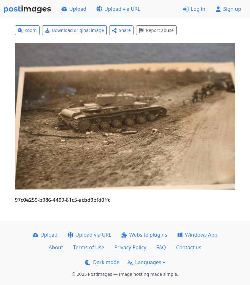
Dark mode (102, 262)
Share (121, 30)
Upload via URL (118, 8)
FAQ (161, 247)
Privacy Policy (130, 247)
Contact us (189, 247)
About (56, 247)
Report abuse (156, 30)
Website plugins (144, 234)
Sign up (228, 8)
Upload (73, 8)
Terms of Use (88, 247)
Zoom (27, 30)
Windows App (197, 234)
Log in (194, 8)
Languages (144, 262)
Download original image (74, 30)
